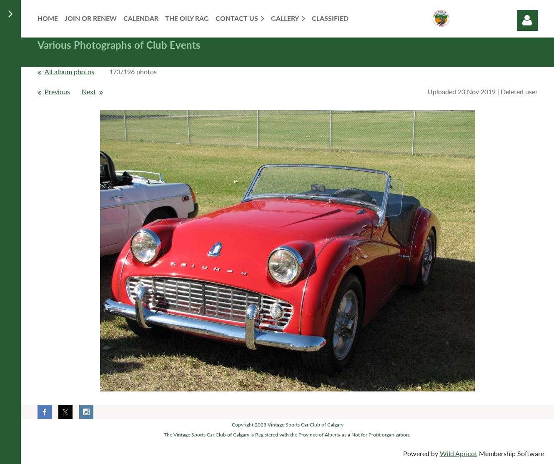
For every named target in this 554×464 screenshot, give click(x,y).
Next (89, 91)
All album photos (69, 71)
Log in (527, 20)
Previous (57, 91)
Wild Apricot (458, 453)
